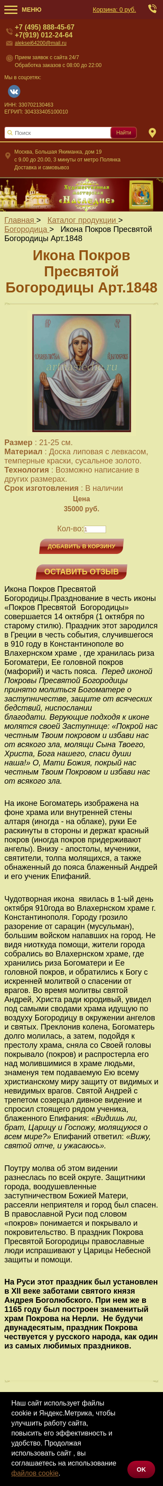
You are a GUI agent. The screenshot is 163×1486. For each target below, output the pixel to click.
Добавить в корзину (82, 546)
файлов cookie (35, 1473)
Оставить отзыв (81, 571)
